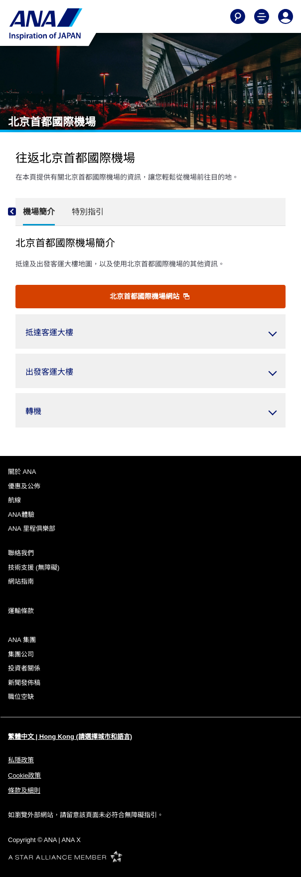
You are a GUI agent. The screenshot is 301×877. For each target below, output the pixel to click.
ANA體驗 (21, 514)
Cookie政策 (24, 775)
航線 (14, 500)
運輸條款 (21, 611)
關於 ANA (22, 471)
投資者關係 (24, 668)
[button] (150, 331)
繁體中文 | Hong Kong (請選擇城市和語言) (70, 736)
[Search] (237, 16)
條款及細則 (24, 790)
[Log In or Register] (285, 16)
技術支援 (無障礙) (33, 567)
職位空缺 (21, 696)
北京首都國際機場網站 (149, 296)
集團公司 (21, 654)
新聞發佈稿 (24, 682)
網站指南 (21, 581)
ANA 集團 (22, 640)
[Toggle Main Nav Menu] (261, 16)
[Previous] (20, 212)
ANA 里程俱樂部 (31, 528)
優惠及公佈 (24, 486)
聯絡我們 (21, 553)
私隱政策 (21, 760)
